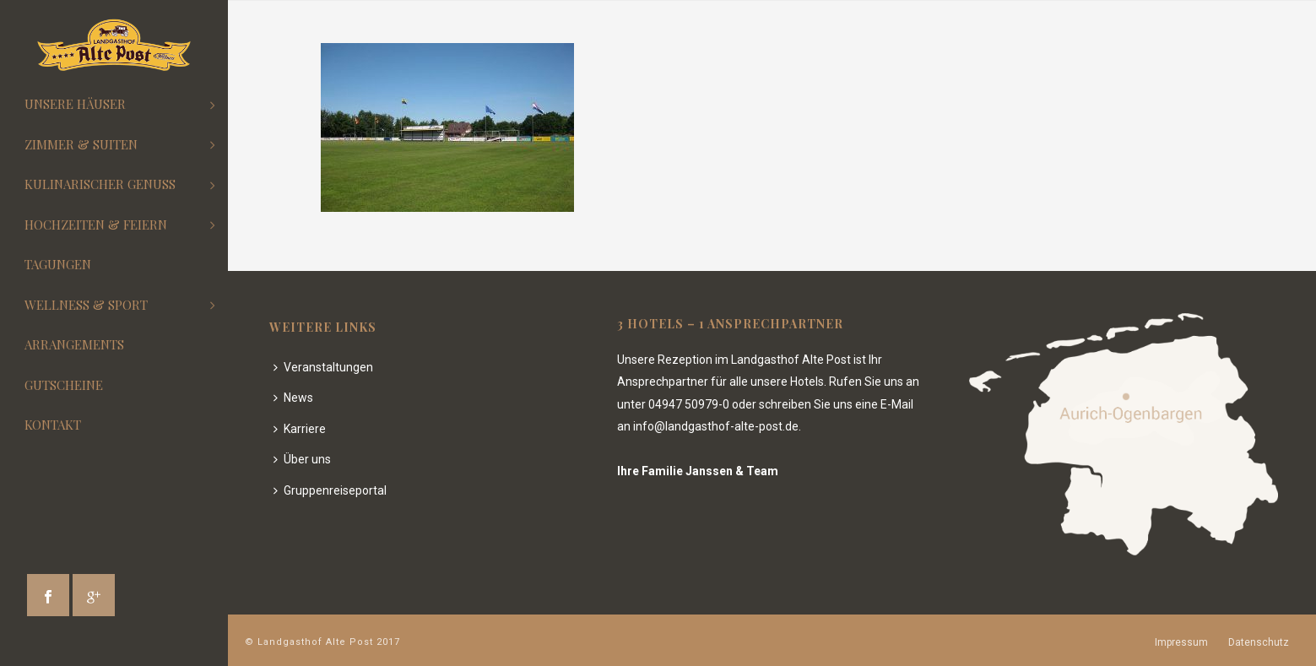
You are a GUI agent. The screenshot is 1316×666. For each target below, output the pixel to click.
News (293, 397)
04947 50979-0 (688, 404)
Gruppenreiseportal (330, 490)
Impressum (1181, 642)
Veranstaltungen (323, 367)
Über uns (302, 459)
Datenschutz (1258, 642)
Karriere (299, 429)
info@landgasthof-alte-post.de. (717, 426)
